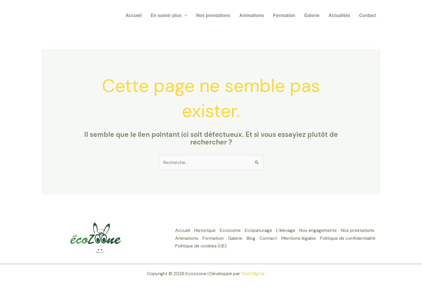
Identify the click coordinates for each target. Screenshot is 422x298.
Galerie (311, 15)
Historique (205, 230)
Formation (284, 15)
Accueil (134, 15)
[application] (184, 15)
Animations (251, 15)
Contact (367, 15)
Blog (251, 238)
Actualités (339, 15)
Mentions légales (298, 238)
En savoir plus (169, 15)
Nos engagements (318, 230)
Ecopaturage (258, 230)
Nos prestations (213, 15)
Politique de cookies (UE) (201, 246)
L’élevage (285, 230)
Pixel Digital (252, 274)
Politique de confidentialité (347, 238)
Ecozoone (230, 230)
